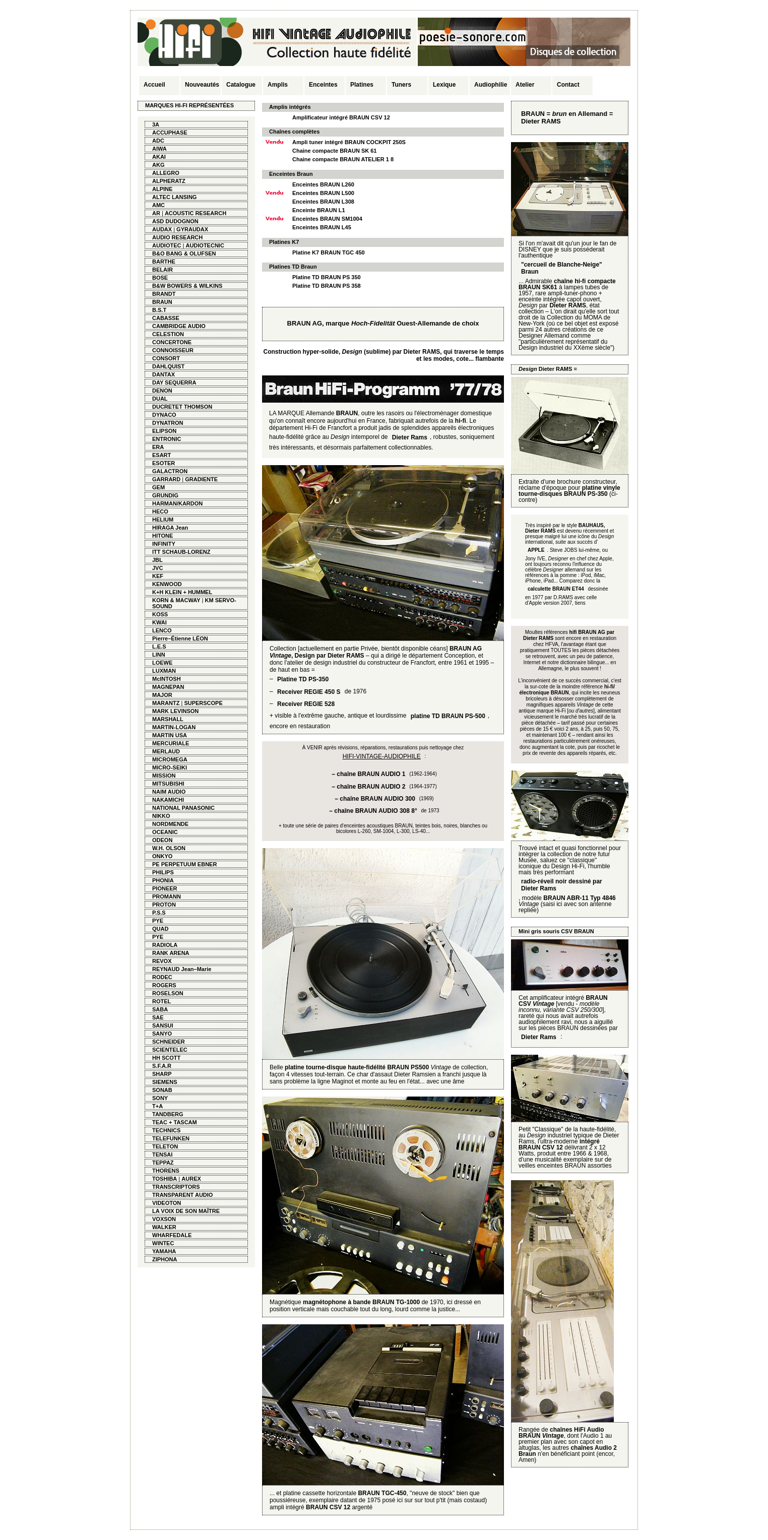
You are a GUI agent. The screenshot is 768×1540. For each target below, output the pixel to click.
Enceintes (323, 84)
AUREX (191, 1179)
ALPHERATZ (168, 181)
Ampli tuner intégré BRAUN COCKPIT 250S (349, 142)
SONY (160, 1098)
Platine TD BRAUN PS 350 (326, 277)
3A (155, 124)
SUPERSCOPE (203, 703)
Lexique (444, 84)
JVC (157, 568)
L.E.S (159, 647)
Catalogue (240, 84)
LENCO (162, 630)
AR (156, 213)
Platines (361, 84)
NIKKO (161, 816)
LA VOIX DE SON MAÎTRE (186, 1211)
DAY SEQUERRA (174, 382)
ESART (161, 455)
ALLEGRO (165, 173)
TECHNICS (166, 1130)
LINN (158, 655)
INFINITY (163, 544)
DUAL (160, 399)
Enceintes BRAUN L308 (323, 202)
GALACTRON (169, 471)
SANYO (162, 1034)
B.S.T (159, 310)
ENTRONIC (166, 439)
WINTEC (163, 1243)
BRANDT (163, 294)
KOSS (160, 614)
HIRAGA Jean (170, 528)
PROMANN (166, 896)
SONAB (162, 1090)
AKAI (159, 157)
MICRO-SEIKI (169, 767)
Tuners (401, 84)
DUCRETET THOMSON (182, 407)
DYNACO (164, 415)
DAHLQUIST (168, 366)
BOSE (160, 278)
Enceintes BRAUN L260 (323, 184)
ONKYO (162, 856)
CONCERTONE (171, 342)
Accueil (154, 84)
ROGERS (164, 985)
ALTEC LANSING (174, 197)
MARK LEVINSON (175, 711)
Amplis (278, 84)
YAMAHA (164, 1251)
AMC (158, 205)
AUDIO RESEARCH (177, 237)
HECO (160, 511)
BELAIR (162, 270)
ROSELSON (167, 993)
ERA (158, 447)
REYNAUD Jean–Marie (181, 969)
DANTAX (163, 374)
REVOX (162, 961)
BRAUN (162, 302)
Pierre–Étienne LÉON (180, 638)
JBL (157, 560)
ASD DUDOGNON (175, 221)
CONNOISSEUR (173, 350)
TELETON (165, 1146)
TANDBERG (167, 1114)
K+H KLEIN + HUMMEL (182, 592)
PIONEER (164, 888)
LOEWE (162, 663)
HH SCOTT (166, 1058)
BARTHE (163, 262)
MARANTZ (165, 703)
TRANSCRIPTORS (176, 1187)
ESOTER (163, 463)
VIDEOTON (166, 1203)
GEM (158, 487)
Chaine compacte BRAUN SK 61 (334, 151)
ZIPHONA (164, 1259)
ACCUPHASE (169, 133)
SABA (160, 1009)
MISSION (163, 776)
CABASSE (165, 318)
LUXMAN (164, 671)
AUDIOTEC (166, 245)
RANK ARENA (170, 953)
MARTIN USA (169, 735)
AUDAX (162, 229)
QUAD (160, 929)
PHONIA (163, 880)
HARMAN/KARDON (177, 503)
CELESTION (168, 334)
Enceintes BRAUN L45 (321, 227)
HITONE (162, 536)
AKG (158, 165)
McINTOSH (166, 679)
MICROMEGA (169, 759)
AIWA (159, 149)
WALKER (164, 1227)
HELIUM (162, 520)
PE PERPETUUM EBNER (184, 864)
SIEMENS (164, 1082)
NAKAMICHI (168, 800)
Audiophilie (490, 84)
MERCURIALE (170, 743)
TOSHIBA (164, 1179)
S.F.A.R (161, 1066)
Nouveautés (202, 84)
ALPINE (162, 189)
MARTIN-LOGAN (174, 727)
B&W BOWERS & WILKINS (187, 286)
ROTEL (161, 1001)
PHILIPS (163, 872)
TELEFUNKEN (170, 1138)
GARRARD (166, 479)
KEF (157, 576)
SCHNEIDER (168, 1042)
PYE (157, 921)
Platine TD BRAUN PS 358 (326, 286)
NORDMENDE (170, 824)
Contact (568, 84)
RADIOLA (164, 945)
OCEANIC (165, 832)
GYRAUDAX (192, 229)
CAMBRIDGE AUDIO (179, 326)
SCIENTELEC (169, 1050)
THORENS (165, 1171)
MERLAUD (166, 751)
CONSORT (166, 358)
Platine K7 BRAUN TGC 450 (328, 252)
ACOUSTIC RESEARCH (195, 213)
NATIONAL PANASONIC (183, 808)
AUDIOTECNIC (204, 245)
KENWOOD (167, 584)
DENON (162, 391)
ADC (158, 141)
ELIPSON (164, 431)
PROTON (164, 905)
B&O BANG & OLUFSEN (184, 253)
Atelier (525, 84)
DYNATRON (167, 423)
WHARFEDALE (171, 1235)
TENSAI (162, 1154)
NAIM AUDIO (168, 792)
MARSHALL (167, 719)
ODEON (162, 840)
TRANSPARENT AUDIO (182, 1195)
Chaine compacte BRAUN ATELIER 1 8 (343, 159)
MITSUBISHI (168, 784)
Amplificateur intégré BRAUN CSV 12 (341, 117)
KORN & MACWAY (176, 600)
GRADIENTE (201, 479)
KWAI (159, 622)
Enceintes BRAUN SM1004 (327, 219)
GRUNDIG (165, 495)
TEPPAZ (163, 1163)
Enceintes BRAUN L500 (323, 193)
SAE (158, 1017)
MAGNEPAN (168, 687)
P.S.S (159, 913)
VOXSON (164, 1219)
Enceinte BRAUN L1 (318, 210)
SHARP (162, 1074)
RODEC (162, 977)
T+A (157, 1106)
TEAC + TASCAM (174, 1122)
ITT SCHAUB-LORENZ (181, 552)
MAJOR (162, 695)
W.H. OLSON (168, 848)
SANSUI (162, 1025)
